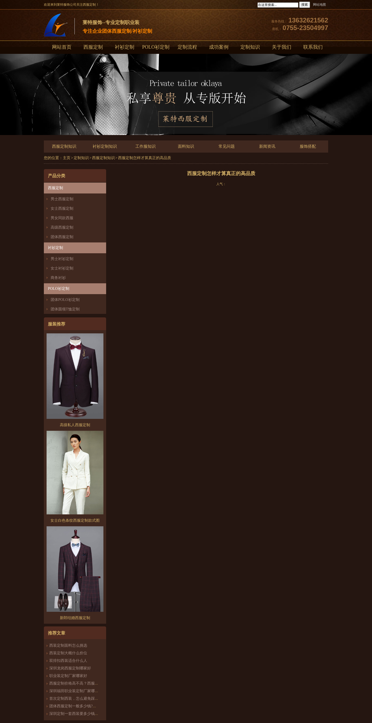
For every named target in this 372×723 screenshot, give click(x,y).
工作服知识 (145, 146)
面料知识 (186, 146)
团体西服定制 (62, 237)
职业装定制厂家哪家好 (68, 676)
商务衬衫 (58, 278)
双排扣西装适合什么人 (70, 661)
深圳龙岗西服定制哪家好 (70, 668)
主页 (66, 158)
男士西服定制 (62, 199)
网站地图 (319, 4)
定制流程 (187, 47)
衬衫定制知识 (105, 146)
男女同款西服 (62, 218)
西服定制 (93, 47)
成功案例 (219, 47)
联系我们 (313, 47)
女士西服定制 (62, 208)
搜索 (304, 4)
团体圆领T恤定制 (65, 309)
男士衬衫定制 (62, 259)
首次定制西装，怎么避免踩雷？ (75, 698)
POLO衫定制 (155, 47)
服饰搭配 (308, 146)
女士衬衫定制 (62, 268)
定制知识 (250, 47)
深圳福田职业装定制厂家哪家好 (75, 691)
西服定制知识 (64, 146)
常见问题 (226, 146)
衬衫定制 (124, 47)
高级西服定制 (62, 227)
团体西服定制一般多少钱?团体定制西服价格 (86, 706)
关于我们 (281, 47)
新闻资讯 (267, 146)
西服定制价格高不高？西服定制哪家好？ (83, 683)
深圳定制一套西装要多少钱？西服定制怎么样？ (89, 714)
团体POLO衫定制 (65, 300)
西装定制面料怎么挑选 (68, 645)
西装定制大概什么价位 (68, 653)
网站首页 (61, 47)
